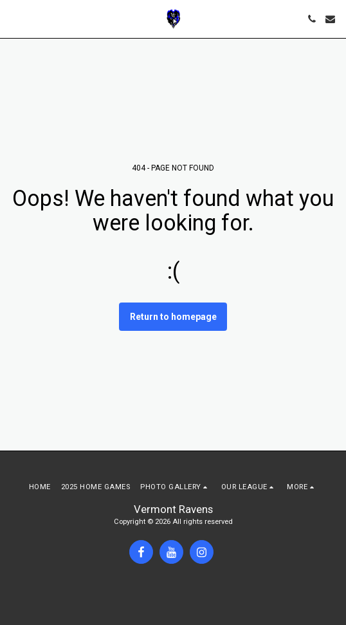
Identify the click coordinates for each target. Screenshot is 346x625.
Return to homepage (173, 317)
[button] (14, 18)
